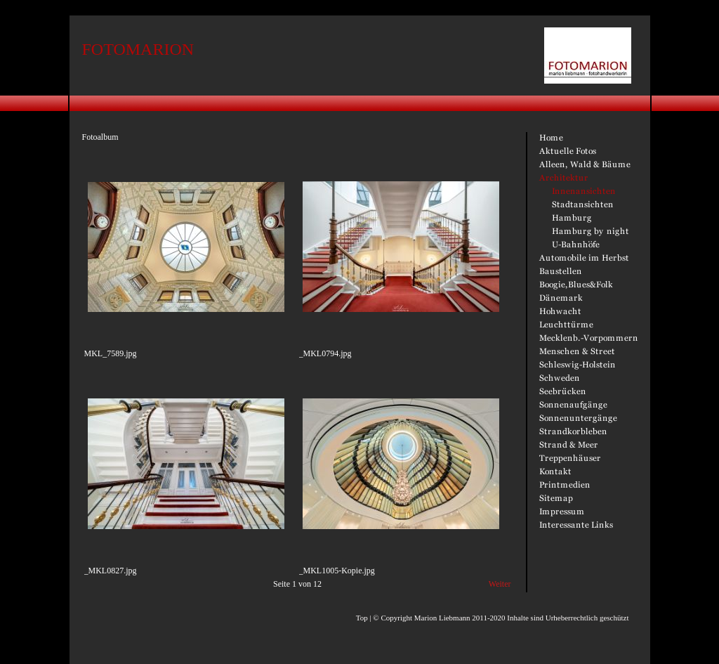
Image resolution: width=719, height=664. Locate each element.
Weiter (500, 584)
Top (362, 617)
